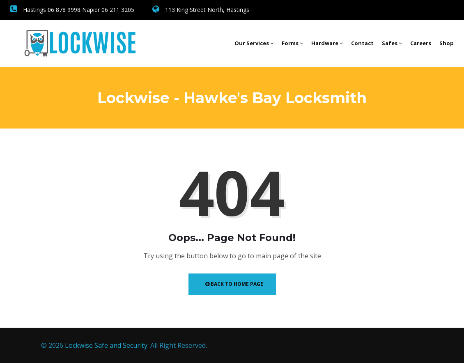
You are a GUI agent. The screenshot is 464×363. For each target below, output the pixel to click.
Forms (292, 43)
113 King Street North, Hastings (200, 10)
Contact (362, 43)
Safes (392, 43)
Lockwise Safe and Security (106, 345)
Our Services (253, 43)
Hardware (327, 43)
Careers (420, 43)
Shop (446, 43)
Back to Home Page (234, 283)
